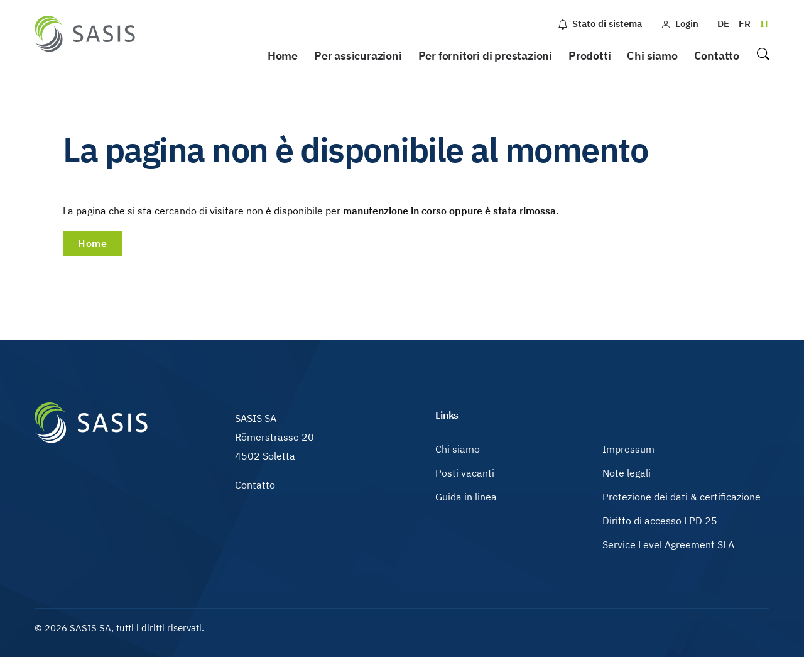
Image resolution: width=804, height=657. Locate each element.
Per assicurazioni (358, 55)
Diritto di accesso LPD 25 (659, 520)
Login (679, 24)
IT (764, 24)
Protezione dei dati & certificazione (681, 496)
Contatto (716, 55)
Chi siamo (652, 55)
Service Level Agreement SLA (668, 544)
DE (723, 24)
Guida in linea (466, 496)
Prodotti (589, 55)
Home (283, 55)
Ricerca (762, 56)
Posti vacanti (464, 473)
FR (745, 24)
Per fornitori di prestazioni (485, 55)
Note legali (626, 473)
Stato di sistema (600, 24)
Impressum (628, 449)
